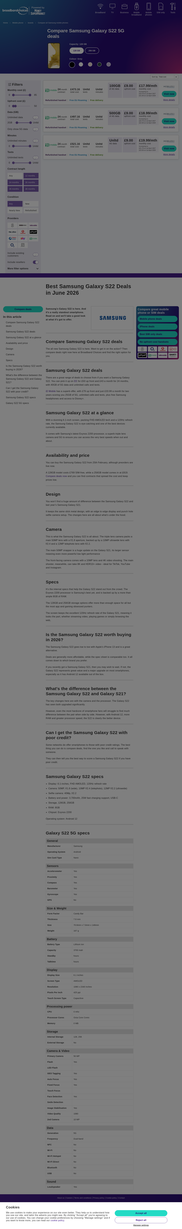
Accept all (141, 1213)
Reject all (141, 1220)
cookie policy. (57, 1220)
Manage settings (141, 1225)
